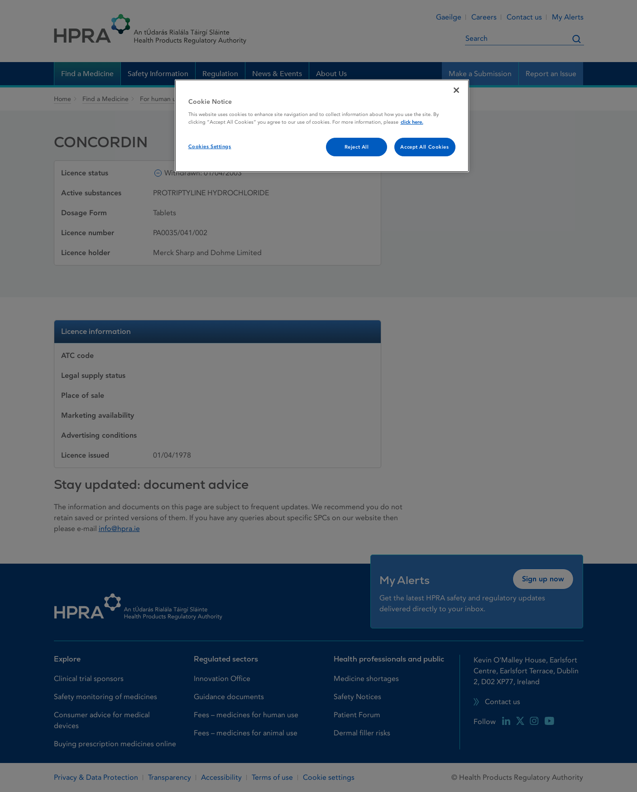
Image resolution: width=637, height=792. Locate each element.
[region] (322, 126)
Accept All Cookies (424, 147)
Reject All (357, 147)
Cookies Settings (209, 147)
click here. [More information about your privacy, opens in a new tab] (412, 122)
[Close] (456, 90)
